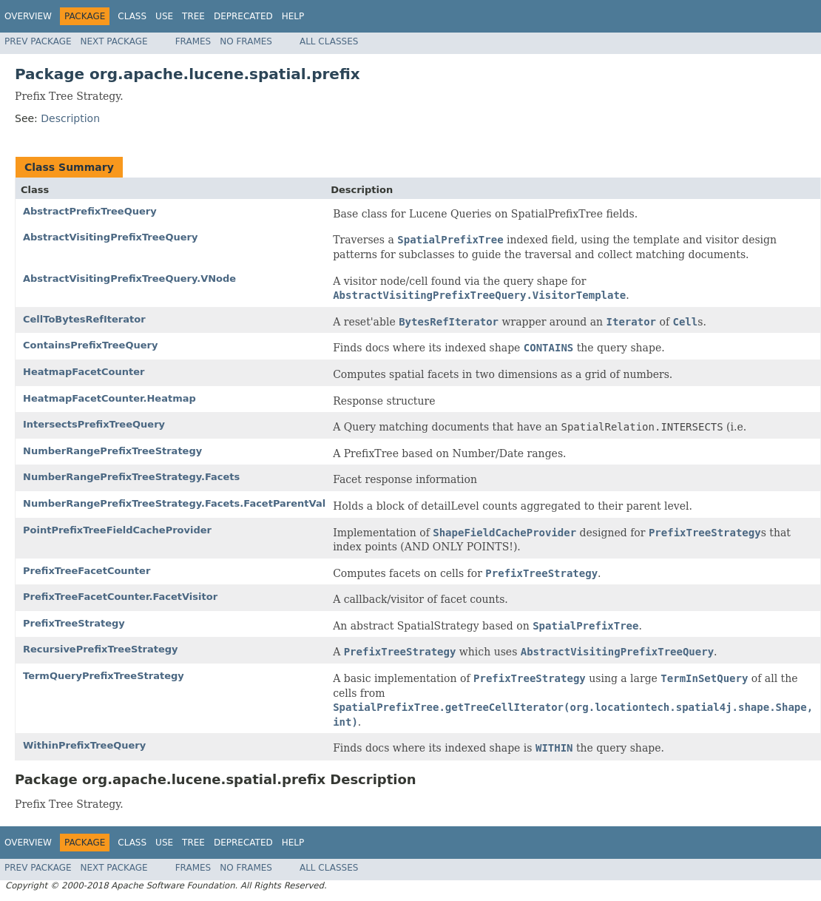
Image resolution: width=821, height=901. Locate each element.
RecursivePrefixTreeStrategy (100, 649)
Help (293, 16)
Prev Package (38, 41)
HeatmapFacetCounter (83, 371)
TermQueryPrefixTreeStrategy (103, 675)
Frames (193, 41)
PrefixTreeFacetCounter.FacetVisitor (120, 596)
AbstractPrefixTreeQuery (90, 211)
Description (70, 118)
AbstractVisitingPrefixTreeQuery (110, 237)
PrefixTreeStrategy (74, 623)
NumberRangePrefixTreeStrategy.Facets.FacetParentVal (174, 503)
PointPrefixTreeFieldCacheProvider (117, 530)
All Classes (329, 41)
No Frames (246, 41)
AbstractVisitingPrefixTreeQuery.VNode (129, 278)
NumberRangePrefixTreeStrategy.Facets (131, 476)
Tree (193, 16)
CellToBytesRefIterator (84, 319)
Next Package (114, 41)
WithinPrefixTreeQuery (84, 745)
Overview (28, 16)
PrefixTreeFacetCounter (86, 570)
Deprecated (243, 16)
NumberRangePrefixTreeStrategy (112, 450)
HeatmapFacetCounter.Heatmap (109, 398)
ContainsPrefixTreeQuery (90, 345)
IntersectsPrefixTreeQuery (94, 424)
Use (164, 16)
